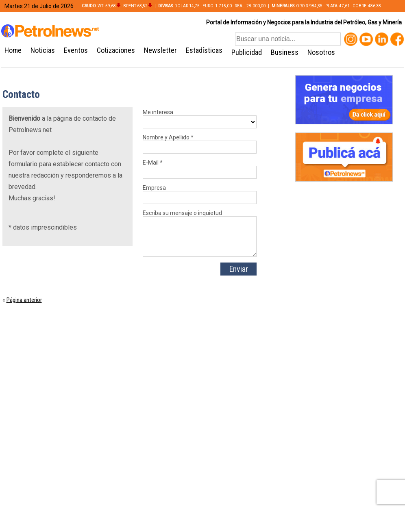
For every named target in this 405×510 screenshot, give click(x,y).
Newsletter (160, 50)
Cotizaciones (116, 50)
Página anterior (24, 300)
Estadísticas (204, 50)
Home (13, 50)
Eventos (76, 50)
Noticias (42, 50)
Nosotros (321, 52)
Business (284, 52)
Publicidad (246, 52)
